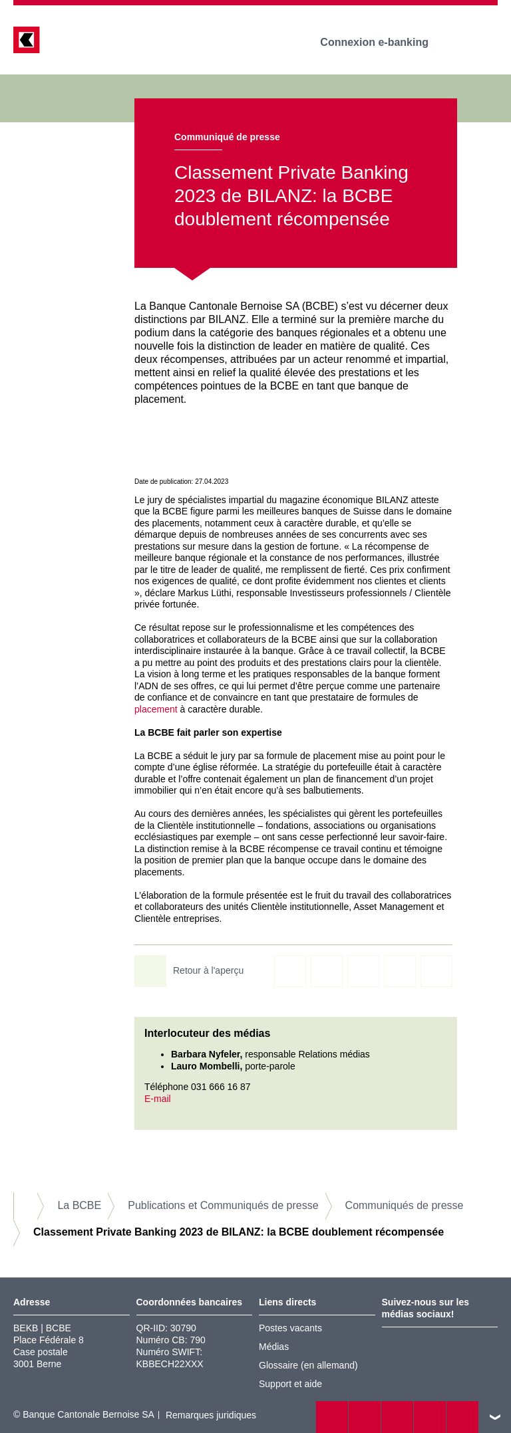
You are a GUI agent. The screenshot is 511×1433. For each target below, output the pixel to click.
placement (156, 709)
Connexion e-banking (383, 42)
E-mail (157, 1098)
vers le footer (495, 1417)
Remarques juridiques (211, 1415)
